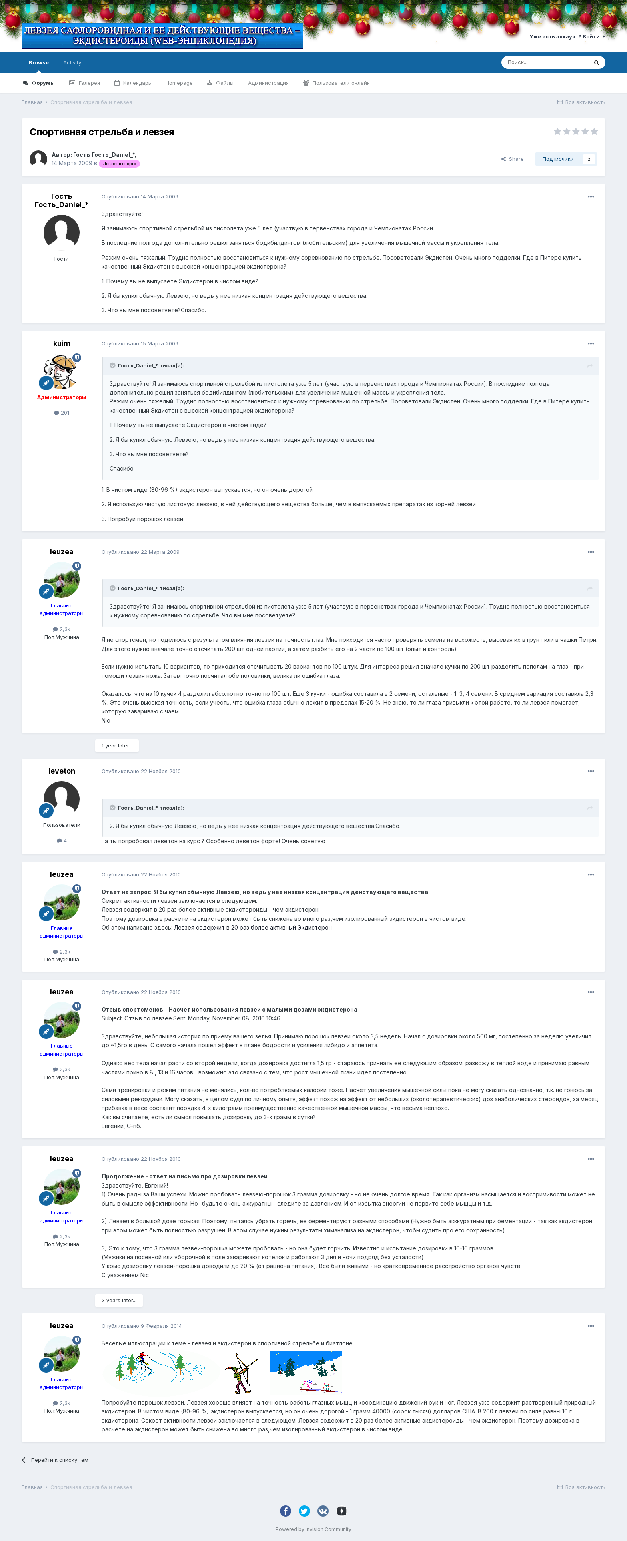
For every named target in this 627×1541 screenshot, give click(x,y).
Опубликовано (140, 196)
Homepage (179, 83)
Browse (39, 66)
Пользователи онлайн (340, 83)
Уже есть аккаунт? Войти (567, 36)
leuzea (62, 551)
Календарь (136, 83)
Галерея (88, 83)
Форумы (42, 83)
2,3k (61, 629)
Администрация (268, 83)
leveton (61, 771)
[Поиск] (544, 62)
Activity (72, 62)
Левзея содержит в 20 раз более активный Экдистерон (253, 927)
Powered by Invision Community (313, 1529)
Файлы (224, 83)
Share (512, 159)
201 (61, 412)
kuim (61, 343)
